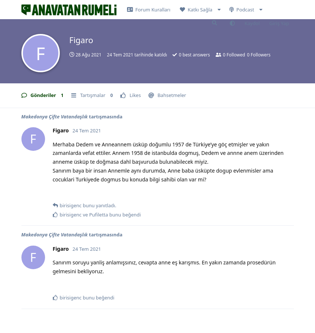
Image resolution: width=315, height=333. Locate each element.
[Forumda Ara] (214, 23)
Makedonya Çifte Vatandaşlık (54, 116)
